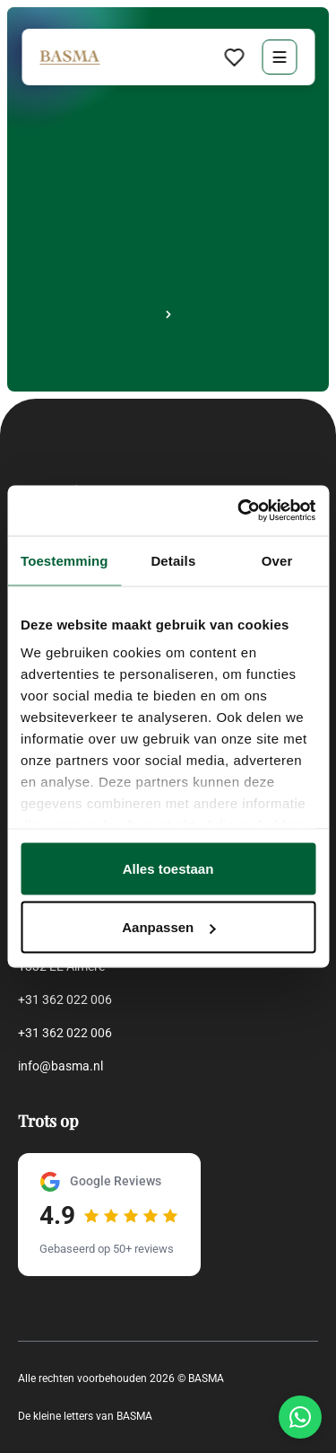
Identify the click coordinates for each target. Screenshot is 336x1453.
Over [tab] (277, 560)
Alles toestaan (168, 868)
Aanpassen (168, 927)
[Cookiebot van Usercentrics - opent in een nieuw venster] (239, 511)
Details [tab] (173, 560)
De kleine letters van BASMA (85, 1416)
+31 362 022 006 (65, 999)
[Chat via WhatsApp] (300, 1417)
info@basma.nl (60, 1066)
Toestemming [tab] (64, 560)
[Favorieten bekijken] (234, 57)
